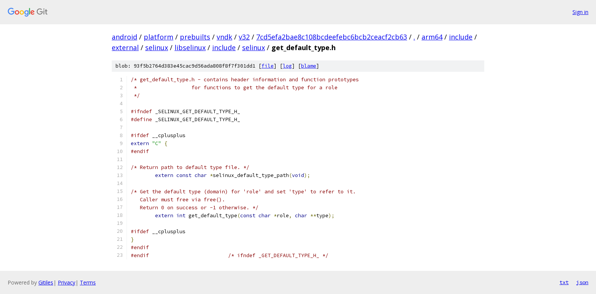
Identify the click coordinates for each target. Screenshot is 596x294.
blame (308, 66)
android (124, 36)
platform (158, 36)
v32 (244, 36)
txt (564, 282)
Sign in (580, 12)
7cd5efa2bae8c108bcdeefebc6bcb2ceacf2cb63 (331, 36)
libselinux (190, 47)
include (460, 36)
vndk (224, 36)
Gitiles (45, 282)
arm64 (432, 36)
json (582, 282)
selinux (156, 47)
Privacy (66, 282)
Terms (88, 282)
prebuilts (195, 36)
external (125, 47)
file (268, 66)
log (287, 66)
